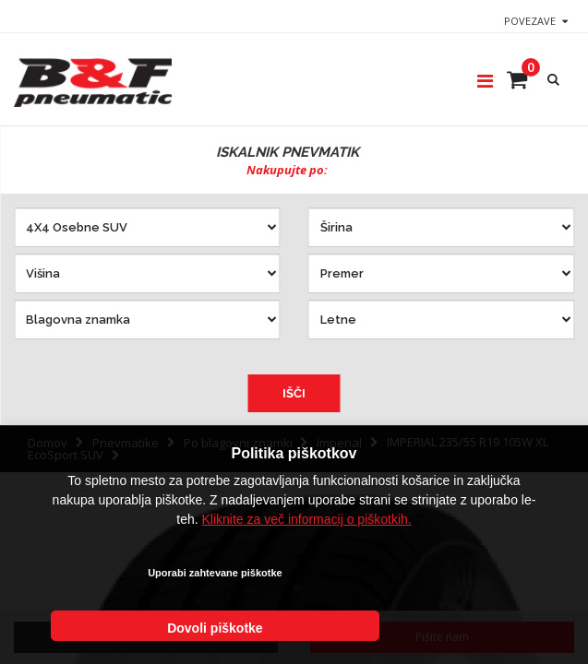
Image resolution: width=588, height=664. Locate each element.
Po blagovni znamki (238, 442)
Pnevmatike (125, 442)
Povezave (530, 21)
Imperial (339, 442)
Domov (47, 442)
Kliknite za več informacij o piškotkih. (307, 568)
